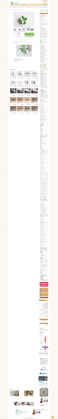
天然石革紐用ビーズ (43, 89)
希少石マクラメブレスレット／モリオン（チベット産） (27, 102)
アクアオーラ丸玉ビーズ (43, 86)
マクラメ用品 (42, 72)
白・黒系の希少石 (42, 57)
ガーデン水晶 (42, 202)
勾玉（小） (42, 146)
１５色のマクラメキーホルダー (44, 31)
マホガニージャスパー (43, 229)
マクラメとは (46, 302)
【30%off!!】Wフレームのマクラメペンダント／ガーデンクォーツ (20, 76)
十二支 (41, 131)
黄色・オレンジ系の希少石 (43, 54)
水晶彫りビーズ (42, 124)
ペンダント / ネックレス (43, 37)
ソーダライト (42, 227)
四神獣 (41, 127)
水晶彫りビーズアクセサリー (43, 41)
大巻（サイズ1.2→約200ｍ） (44, 69)
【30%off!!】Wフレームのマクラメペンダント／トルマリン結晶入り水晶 (13, 76)
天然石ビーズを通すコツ (45, 305)
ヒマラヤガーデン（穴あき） (44, 211)
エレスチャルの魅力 (46, 312)
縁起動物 (42, 129)
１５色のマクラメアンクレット (44, 32)
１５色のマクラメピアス (43, 30)
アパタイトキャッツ (43, 168)
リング (41, 26)
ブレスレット (42, 25)
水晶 (41, 217)
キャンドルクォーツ (43, 269)
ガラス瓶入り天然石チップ (43, 248)
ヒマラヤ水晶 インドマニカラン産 (44, 150)
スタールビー (42, 155)
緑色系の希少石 (42, 53)
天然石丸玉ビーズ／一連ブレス (43, 73)
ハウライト (42, 243)
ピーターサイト (42, 171)
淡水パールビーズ (42, 118)
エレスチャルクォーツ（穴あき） (44, 214)
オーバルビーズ (42, 106)
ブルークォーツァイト (43, 226)
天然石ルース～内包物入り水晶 (43, 199)
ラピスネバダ (42, 242)
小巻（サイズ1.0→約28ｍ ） (44, 66)
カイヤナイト (42, 167)
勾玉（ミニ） (42, 147)
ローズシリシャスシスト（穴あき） (44, 182)
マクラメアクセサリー (42, 16)
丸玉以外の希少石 (42, 59)
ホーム (10, 9)
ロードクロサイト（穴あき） (44, 183)
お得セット (42, 70)
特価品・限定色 (42, 71)
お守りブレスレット (43, 34)
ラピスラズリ (42, 165)
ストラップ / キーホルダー (43, 39)
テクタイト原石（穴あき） (43, 196)
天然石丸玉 (41, 252)
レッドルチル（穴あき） (43, 213)
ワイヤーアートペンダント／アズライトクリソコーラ (13, 93)
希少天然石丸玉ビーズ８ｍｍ (44, 93)
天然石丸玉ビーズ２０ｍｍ (43, 84)
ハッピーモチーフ (42, 122)
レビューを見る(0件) (30, 37)
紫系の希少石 (42, 56)
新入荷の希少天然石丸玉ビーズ (44, 91)
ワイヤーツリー (42, 61)
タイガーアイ (42, 228)
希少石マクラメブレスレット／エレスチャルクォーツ (27, 111)
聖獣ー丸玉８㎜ (42, 125)
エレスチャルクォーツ (43, 51)
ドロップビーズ (42, 105)
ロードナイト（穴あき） (43, 184)
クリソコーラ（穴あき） (43, 197)
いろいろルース (42, 149)
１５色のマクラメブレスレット (44, 29)
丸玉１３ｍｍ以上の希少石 (43, 58)
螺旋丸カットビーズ (43, 110)
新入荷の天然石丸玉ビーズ (43, 74)
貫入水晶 (42, 203)
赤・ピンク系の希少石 (43, 55)
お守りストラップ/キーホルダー (44, 35)
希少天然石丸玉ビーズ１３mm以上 (21, 9)
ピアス (41, 27)
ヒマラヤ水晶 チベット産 (43, 153)
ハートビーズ (42, 103)
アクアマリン (42, 163)
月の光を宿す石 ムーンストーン (44, 320)
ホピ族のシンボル (42, 123)
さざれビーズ (42, 111)
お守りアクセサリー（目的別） (43, 33)
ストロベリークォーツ (43, 218)
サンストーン (42, 166)
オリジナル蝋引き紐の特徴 (45, 303)
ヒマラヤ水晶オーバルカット (44, 151)
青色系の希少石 (42, 52)
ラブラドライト (42, 170)
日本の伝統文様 (42, 121)
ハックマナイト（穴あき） (43, 193)
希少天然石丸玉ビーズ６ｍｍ (44, 92)
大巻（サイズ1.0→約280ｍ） (44, 68)
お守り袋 (42, 273)
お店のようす (46, 315)
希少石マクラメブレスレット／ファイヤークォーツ (34, 102)
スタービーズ (42, 104)
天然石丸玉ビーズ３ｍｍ (43, 76)
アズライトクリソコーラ (43, 169)
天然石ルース (41, 148)
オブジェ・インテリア (42, 60)
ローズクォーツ (42, 219)
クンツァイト (42, 154)
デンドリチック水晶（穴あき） (44, 212)
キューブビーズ (42, 109)
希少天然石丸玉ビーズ (14, 9)
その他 (41, 245)
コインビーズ (42, 108)
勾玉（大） (42, 145)
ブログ (47, 316)
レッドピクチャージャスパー (44, 234)
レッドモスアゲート (43, 231)
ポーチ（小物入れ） (43, 274)
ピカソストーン (42, 232)
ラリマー (42, 164)
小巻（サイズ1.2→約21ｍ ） (44, 67)
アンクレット (42, 22)
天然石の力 (47, 311)
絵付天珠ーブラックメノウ (43, 143)
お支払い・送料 (46, 324)
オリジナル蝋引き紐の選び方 (45, 304)
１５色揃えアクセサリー (43, 28)
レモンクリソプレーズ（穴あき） (44, 185)
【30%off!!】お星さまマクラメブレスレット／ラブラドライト (27, 76)
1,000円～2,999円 (16, 61)
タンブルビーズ (42, 107)
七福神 (41, 130)
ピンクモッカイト (42, 244)
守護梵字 (42, 128)
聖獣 (41, 126)
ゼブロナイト (42, 230)
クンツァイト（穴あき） (43, 181)
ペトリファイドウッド (43, 233)
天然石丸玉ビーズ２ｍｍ (43, 75)
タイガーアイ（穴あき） (43, 198)
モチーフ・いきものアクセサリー (43, 36)
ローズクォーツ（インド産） (44, 152)
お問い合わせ (46, 325)
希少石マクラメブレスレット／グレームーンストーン (20, 111)
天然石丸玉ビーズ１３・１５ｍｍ (44, 85)
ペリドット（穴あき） (43, 186)
